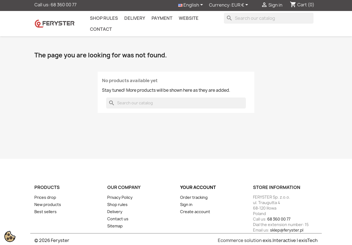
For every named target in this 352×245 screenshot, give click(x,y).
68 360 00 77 (63, 5)
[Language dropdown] (191, 5)
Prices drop (45, 197)
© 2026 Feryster (51, 240)
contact (101, 29)
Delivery (134, 18)
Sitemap (115, 226)
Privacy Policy (120, 197)
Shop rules (104, 18)
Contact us (117, 218)
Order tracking (194, 197)
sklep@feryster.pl (286, 230)
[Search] (269, 18)
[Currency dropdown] (241, 5)
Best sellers (45, 211)
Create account (195, 211)
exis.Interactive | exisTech (290, 240)
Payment (162, 18)
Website (189, 18)
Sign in (186, 204)
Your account (198, 187)
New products (47, 204)
